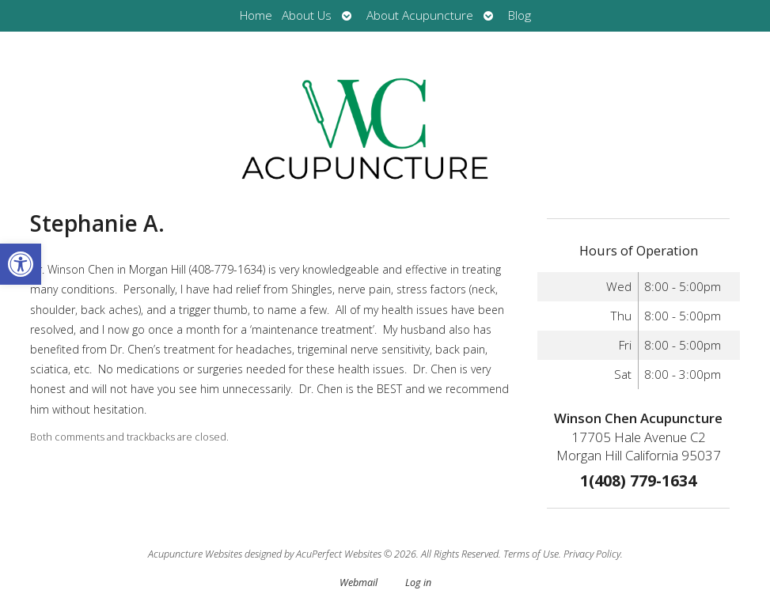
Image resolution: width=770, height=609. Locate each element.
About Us (307, 15)
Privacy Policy (591, 554)
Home (256, 15)
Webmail (358, 582)
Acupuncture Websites (195, 554)
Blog (519, 15)
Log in (418, 582)
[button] (20, 264)
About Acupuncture (419, 15)
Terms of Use (531, 554)
